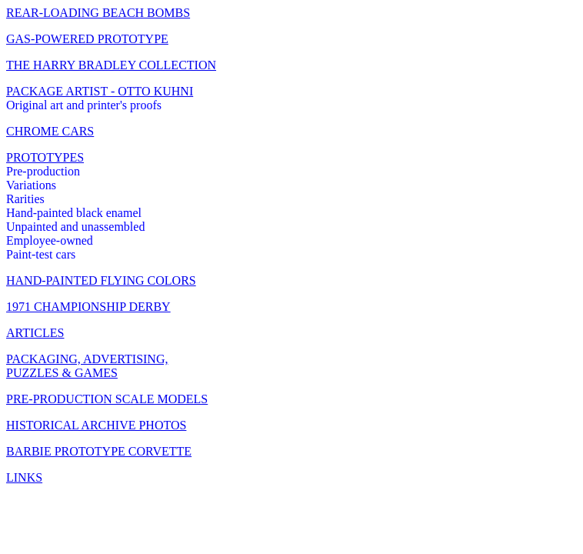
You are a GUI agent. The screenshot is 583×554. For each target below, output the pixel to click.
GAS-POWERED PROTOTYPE (87, 38)
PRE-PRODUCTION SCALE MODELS (107, 398)
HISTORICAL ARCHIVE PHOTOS (96, 425)
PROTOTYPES (45, 157)
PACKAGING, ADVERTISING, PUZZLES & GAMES (87, 365)
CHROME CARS (50, 131)
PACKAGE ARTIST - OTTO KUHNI (99, 91)
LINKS (24, 477)
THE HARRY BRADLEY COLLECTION (111, 65)
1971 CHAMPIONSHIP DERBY (88, 306)
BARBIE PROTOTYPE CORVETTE (99, 451)
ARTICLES (35, 332)
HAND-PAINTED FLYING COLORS (101, 280)
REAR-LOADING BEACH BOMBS (98, 12)
